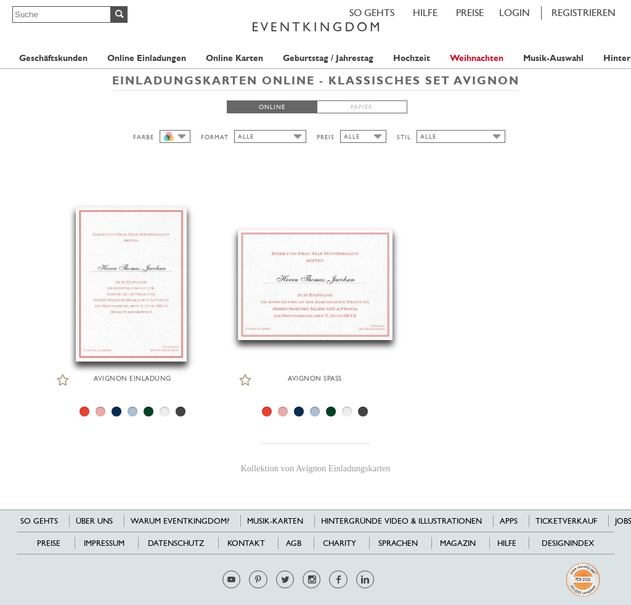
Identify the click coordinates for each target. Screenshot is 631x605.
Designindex (568, 543)
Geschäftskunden (53, 58)
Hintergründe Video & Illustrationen (401, 521)
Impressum (104, 543)
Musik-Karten (275, 521)
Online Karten (234, 58)
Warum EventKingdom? (180, 521)
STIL (404, 137)
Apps (509, 521)
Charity (339, 543)
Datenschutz (176, 543)
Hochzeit (411, 58)
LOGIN (514, 12)
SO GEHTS (371, 12)
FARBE (143, 137)
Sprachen (398, 543)
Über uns (94, 521)
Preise (470, 12)
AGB (293, 543)
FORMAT (215, 137)
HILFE (425, 12)
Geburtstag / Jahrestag (328, 58)
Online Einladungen (146, 58)
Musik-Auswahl (553, 58)
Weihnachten (476, 58)
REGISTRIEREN (584, 12)
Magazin (458, 543)
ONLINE (272, 107)
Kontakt (246, 543)
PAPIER (362, 107)
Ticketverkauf (566, 521)
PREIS (326, 137)
